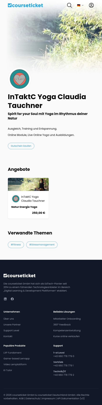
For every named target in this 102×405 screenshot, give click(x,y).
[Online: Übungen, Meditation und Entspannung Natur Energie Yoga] (28, 198)
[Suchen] (69, 5)
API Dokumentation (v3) (71, 398)
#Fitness (16, 244)
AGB (21, 398)
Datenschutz (33, 398)
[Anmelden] (91, 5)
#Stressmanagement (42, 244)
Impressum (48, 398)
